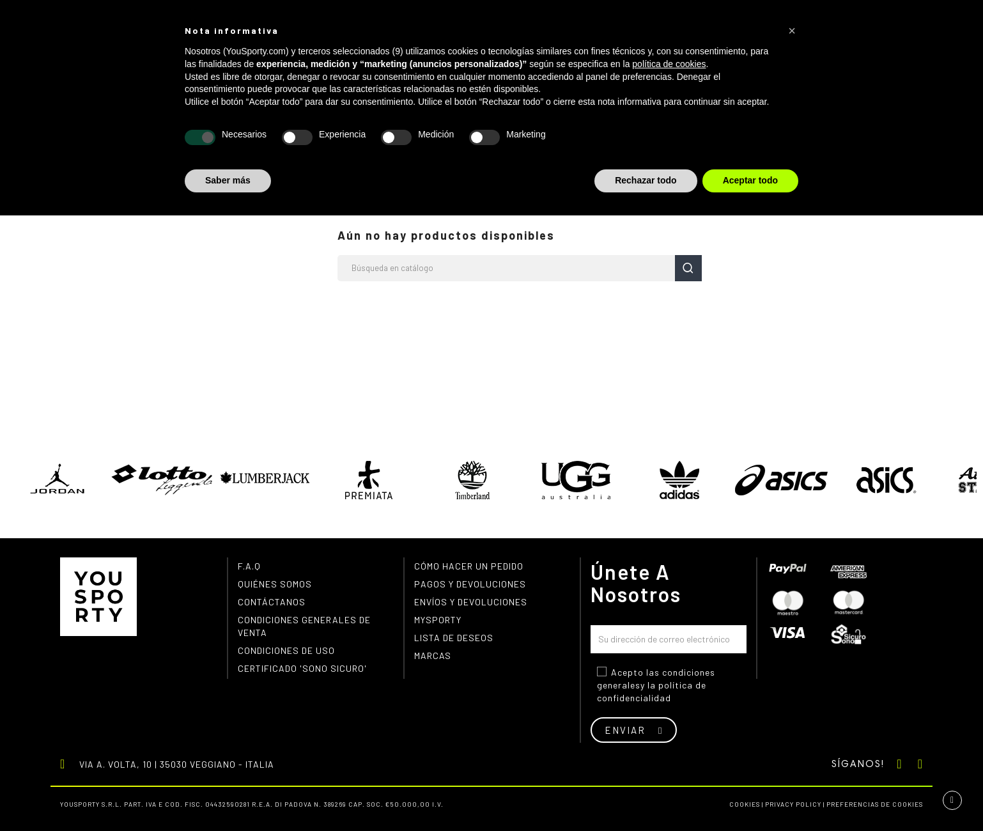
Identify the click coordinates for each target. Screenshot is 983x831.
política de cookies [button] (669, 64)
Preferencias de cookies (874, 804)
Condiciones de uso (286, 650)
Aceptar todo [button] (750, 180)
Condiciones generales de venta (304, 626)
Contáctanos (272, 601)
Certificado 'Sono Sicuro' (302, 668)
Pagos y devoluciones (470, 584)
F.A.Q (249, 566)
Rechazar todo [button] (645, 180)
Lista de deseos (453, 637)
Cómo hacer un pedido (468, 566)
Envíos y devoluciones (470, 601)
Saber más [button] (228, 180)
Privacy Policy (793, 804)
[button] (792, 30)
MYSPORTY (437, 619)
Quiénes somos (275, 584)
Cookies (744, 804)
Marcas (432, 655)
